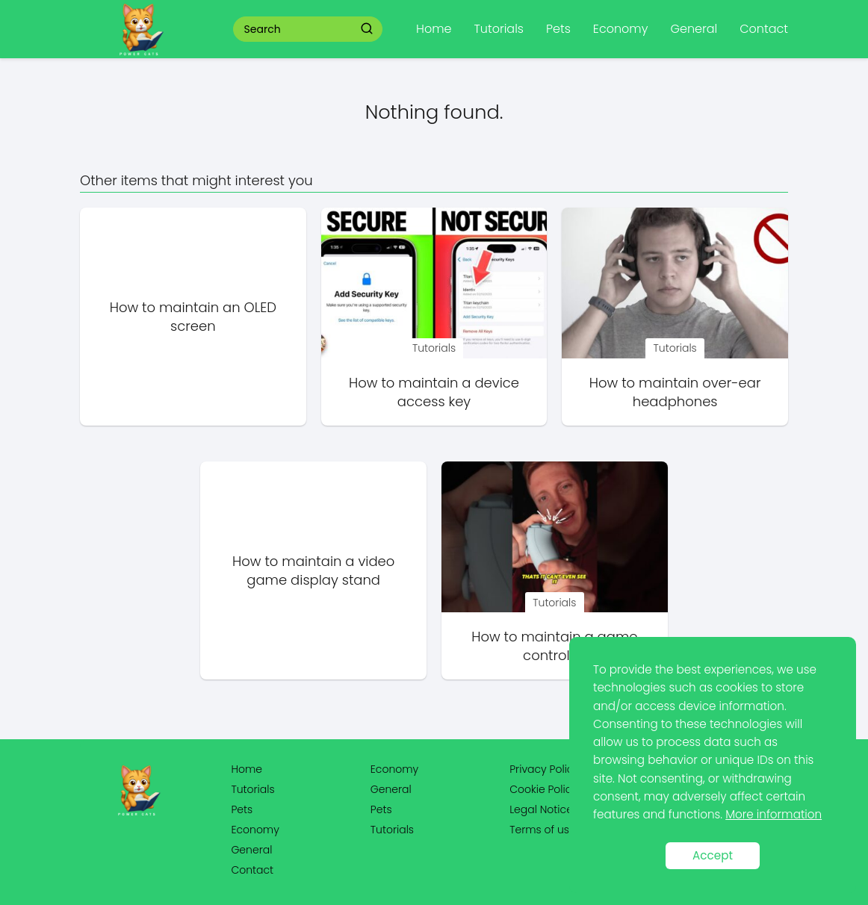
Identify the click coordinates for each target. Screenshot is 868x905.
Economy (620, 28)
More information (773, 814)
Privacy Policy (544, 769)
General (693, 28)
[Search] (366, 28)
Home (433, 28)
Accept (712, 855)
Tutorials (499, 28)
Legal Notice (541, 809)
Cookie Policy (543, 789)
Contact (764, 28)
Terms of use (542, 829)
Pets (558, 28)
